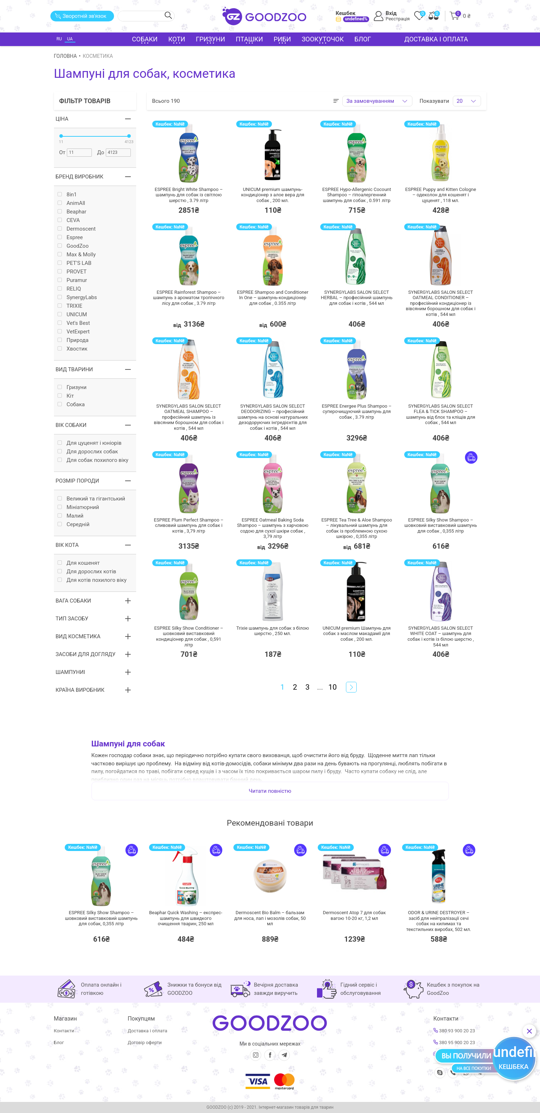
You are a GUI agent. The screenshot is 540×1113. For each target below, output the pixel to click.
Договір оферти (145, 1042)
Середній (74, 524)
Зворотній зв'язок (80, 16)
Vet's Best (74, 323)
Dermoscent (77, 229)
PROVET (72, 272)
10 (332, 687)
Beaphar (72, 212)
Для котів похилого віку (92, 580)
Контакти (64, 1030)
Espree (70, 237)
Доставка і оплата (436, 39)
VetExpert (74, 331)
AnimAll (71, 203)
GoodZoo (73, 246)
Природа (73, 340)
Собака (71, 404)
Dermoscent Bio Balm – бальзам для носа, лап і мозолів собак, (270, 918)
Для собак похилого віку (93, 460)
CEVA (69, 220)
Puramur (72, 280)
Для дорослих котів (87, 571)
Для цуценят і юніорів (90, 443)
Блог (363, 39)
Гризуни (72, 387)
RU (59, 38)
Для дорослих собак (88, 451)
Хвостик (73, 349)
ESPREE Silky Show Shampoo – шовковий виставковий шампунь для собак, (101, 918)
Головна (65, 56)
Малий (71, 516)
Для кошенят (79, 563)
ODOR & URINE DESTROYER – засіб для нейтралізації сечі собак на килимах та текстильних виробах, (438, 921)
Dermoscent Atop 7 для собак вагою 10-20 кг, (354, 915)
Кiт (66, 396)
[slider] (61, 136)
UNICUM (72, 314)
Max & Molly (77, 254)
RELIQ (69, 289)
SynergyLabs (77, 297)
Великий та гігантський (91, 499)
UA (70, 38)
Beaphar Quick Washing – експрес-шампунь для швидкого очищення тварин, (185, 918)
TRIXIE (70, 306)
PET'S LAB (74, 263)
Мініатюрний (78, 507)
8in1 (67, 194)
